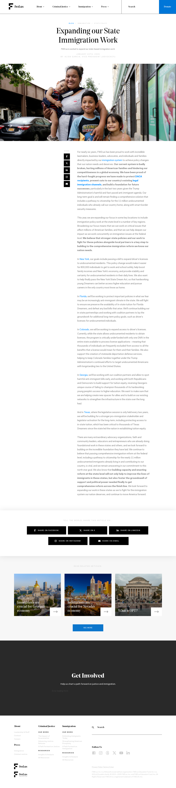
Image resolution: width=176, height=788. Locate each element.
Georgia (84, 376)
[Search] (93, 728)
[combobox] (141, 7)
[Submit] (125, 7)
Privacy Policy (97, 768)
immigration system (112, 161)
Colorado (84, 330)
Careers (17, 740)
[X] (114, 753)
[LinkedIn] (128, 753)
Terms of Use (108, 768)
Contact (17, 736)
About (39, 7)
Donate (167, 7)
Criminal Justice (60, 7)
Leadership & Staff (21, 733)
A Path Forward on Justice (49, 747)
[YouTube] (121, 753)
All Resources (43, 758)
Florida (83, 297)
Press (104, 7)
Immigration (84, 7)
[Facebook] (94, 753)
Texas (87, 413)
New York (84, 260)
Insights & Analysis (46, 755)
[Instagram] (101, 753)
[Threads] (108, 753)
